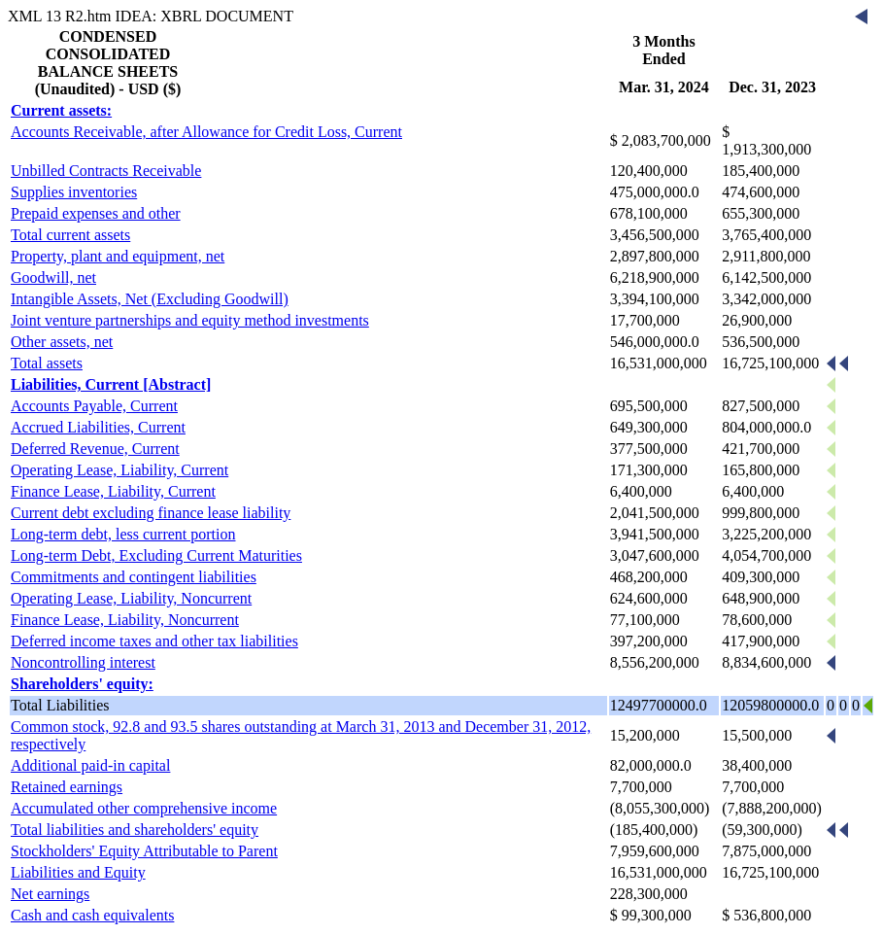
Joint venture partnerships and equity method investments (190, 320)
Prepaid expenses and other (96, 213)
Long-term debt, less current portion (123, 534)
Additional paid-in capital (90, 765)
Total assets (47, 363)
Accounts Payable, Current (94, 406)
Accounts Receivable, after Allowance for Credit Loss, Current (206, 131)
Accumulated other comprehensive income (144, 808)
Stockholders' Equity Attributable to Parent (144, 851)
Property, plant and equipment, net (117, 256)
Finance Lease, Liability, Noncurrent (125, 619)
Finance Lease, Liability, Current (113, 491)
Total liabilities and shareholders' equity (134, 829)
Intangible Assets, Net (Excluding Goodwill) (150, 299)
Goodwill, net (53, 277)
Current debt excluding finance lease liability (150, 512)
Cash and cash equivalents (92, 915)
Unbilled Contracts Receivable (106, 170)
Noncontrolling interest (83, 662)
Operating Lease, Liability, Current (119, 470)
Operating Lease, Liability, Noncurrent (131, 598)
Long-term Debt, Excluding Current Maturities (156, 555)
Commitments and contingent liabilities (133, 577)
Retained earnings (66, 787)
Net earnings (50, 893)
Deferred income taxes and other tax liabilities (154, 641)
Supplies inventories (74, 192)
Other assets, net (62, 341)
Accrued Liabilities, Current (98, 427)
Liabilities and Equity (78, 872)
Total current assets (70, 234)
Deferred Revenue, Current (95, 448)
